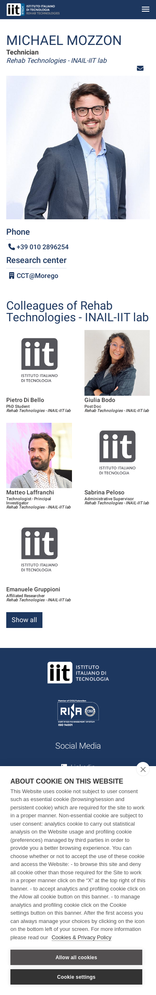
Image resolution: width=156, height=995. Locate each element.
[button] (140, 68)
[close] (143, 769)
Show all (24, 620)
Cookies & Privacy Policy (81, 937)
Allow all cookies (76, 957)
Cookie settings (76, 977)
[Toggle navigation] (145, 9)
